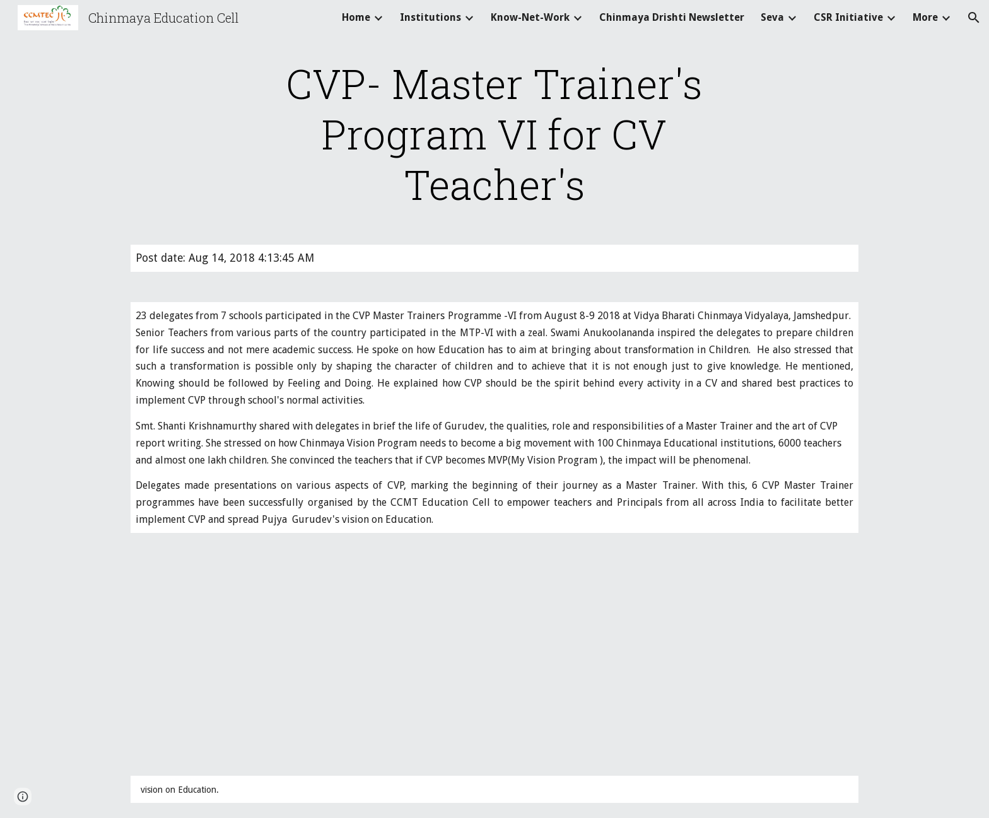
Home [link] (356, 17)
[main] (494, 133)
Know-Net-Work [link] (530, 17)
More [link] (925, 17)
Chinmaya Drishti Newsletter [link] (671, 17)
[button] (974, 18)
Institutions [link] (430, 17)
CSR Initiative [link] (848, 17)
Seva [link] (772, 17)
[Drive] (277, 654)
